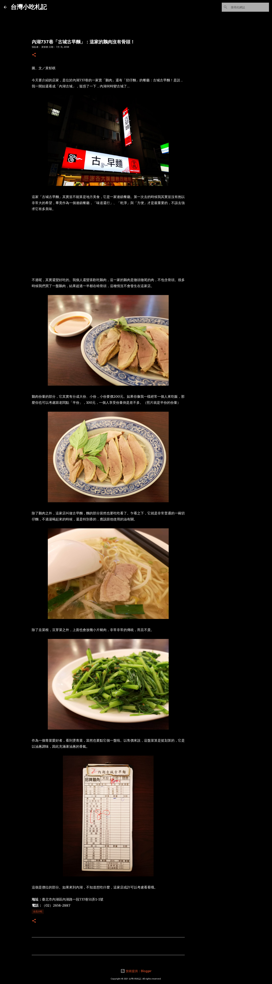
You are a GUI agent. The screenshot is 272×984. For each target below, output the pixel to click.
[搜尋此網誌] (249, 7)
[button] (34, 55)
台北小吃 (37, 911)
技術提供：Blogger (136, 971)
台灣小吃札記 (29, 6)
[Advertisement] (108, 244)
